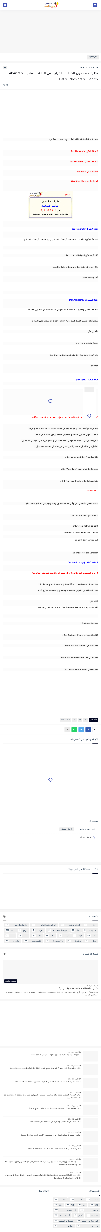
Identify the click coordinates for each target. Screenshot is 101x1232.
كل (75, 930)
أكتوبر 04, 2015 (73, 1146)
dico (90, 941)
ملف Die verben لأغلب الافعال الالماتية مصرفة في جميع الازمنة (55, 1109)
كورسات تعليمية (57, 930)
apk (77, 935)
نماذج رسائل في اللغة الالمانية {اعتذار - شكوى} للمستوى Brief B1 (54, 1149)
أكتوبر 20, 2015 (73, 1132)
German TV (54, 941)
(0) (5, 85)
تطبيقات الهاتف (16, 925)
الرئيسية (93, 68)
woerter (12, 941)
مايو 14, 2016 (74, 1159)
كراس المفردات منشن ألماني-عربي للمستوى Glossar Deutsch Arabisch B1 (51, 1135)
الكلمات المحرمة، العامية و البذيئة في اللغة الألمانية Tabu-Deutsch (54, 1122)
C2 (9, 935)
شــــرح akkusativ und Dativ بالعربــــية (78, 989)
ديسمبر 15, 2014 (72, 1066)
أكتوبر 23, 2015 (73, 1079)
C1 (22, 935)
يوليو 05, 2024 (91, 986)
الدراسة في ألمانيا (44, 925)
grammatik (65, 720)
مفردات (37, 930)
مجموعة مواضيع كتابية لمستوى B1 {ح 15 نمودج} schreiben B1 (56, 1055)
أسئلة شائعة (70, 925)
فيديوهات (89, 930)
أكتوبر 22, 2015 (73, 1052)
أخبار (90, 925)
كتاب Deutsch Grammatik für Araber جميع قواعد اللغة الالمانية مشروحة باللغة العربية (45, 1068)
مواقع (23, 930)
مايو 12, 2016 (74, 1172)
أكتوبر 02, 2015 (73, 1119)
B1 (74, 720)
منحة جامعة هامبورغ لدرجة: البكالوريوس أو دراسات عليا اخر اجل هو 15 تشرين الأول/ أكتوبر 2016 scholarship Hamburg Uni (43, 1163)
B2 (36, 935)
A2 (80, 720)
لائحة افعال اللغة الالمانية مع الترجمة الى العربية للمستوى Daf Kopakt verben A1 (48, 1082)
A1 (82, 68)
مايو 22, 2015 (74, 1092)
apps (64, 935)
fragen (74, 941)
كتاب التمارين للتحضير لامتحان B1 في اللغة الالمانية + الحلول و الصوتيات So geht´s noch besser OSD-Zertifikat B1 (42, 1096)
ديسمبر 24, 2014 (72, 1106)
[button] (88, 729)
